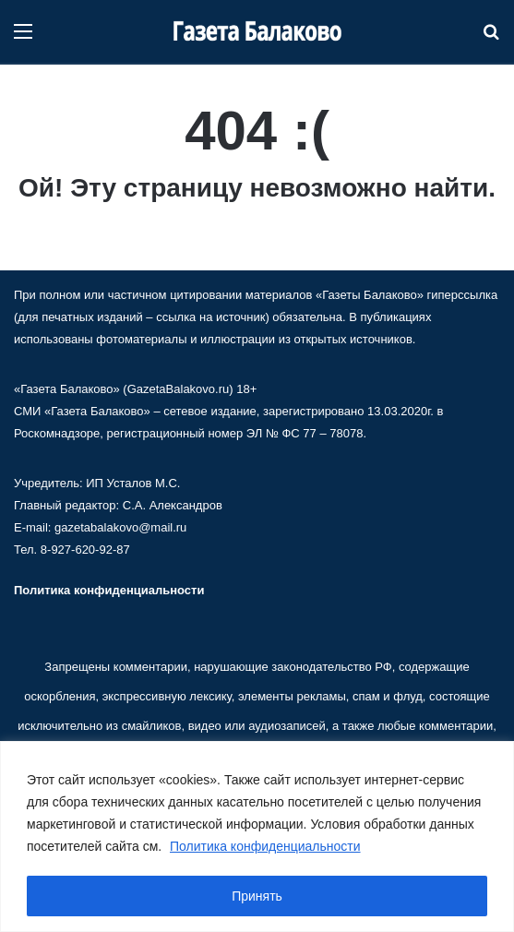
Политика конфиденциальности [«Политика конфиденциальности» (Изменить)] (109, 590)
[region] (257, 836)
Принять (257, 896)
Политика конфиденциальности (265, 846)
